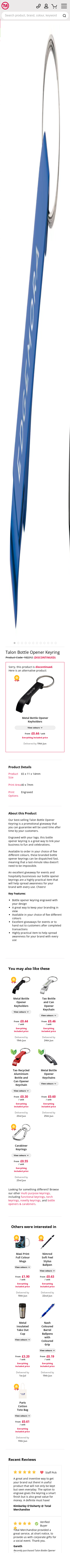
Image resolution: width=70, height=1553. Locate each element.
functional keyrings (33, 1197)
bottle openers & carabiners (31, 1202)
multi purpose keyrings (35, 1193)
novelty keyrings (30, 1200)
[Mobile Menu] (64, 7)
